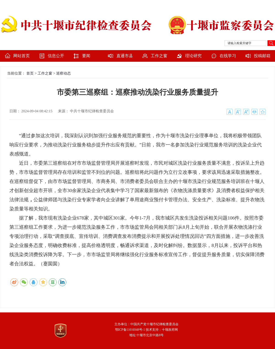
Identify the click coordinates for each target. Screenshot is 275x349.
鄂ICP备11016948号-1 (130, 329)
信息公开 (56, 56)
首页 (30, 73)
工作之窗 (159, 56)
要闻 (86, 56)
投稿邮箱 (262, 56)
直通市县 (124, 56)
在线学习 (228, 56)
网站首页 (21, 56)
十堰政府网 (170, 329)
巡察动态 (63, 73)
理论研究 (193, 56)
